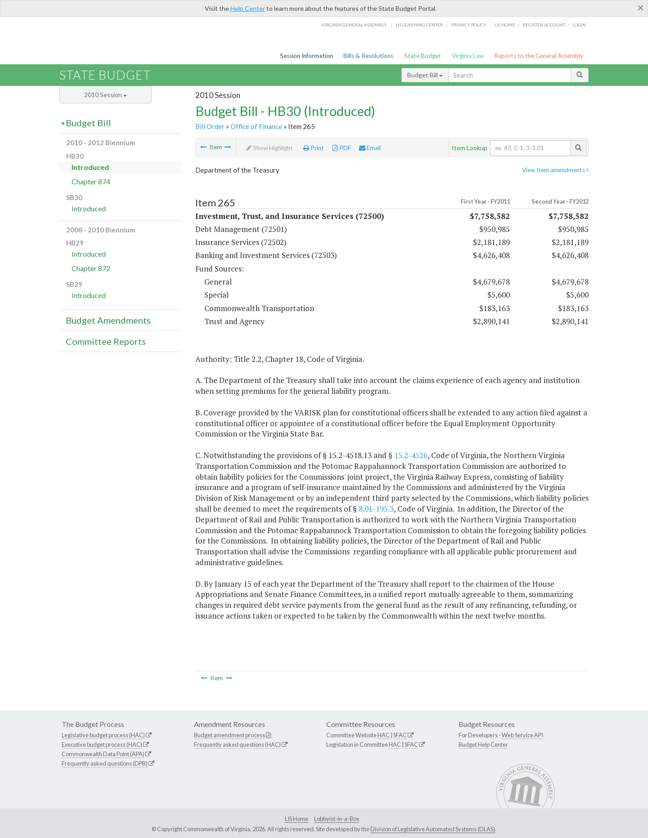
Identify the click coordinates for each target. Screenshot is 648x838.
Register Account (543, 24)
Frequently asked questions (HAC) (237, 744)
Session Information (306, 55)
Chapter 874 (91, 181)
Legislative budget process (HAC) (103, 735)
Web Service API (522, 735)
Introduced (90, 167)
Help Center (247, 8)
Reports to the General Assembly (538, 55)
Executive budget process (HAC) (102, 744)
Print (313, 148)
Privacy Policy (468, 24)
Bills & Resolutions (368, 55)
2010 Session (105, 94)
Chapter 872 (91, 268)
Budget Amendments (108, 320)
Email (370, 148)
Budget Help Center (483, 744)
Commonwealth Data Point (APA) (103, 754)
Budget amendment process (229, 735)
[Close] (640, 7)
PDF (342, 148)
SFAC (400, 735)
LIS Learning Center (419, 24)
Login (579, 24)
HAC (384, 735)
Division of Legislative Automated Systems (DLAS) (432, 829)
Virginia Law (468, 55)
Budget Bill (425, 75)
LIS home (505, 24)
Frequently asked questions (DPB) (105, 763)
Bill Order (210, 126)
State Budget (422, 55)
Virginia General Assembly (354, 24)
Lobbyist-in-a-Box (336, 818)
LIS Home (296, 818)
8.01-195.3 (376, 509)
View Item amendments (555, 170)
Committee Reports (106, 341)
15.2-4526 (411, 455)
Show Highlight (269, 148)
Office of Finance (256, 126)
